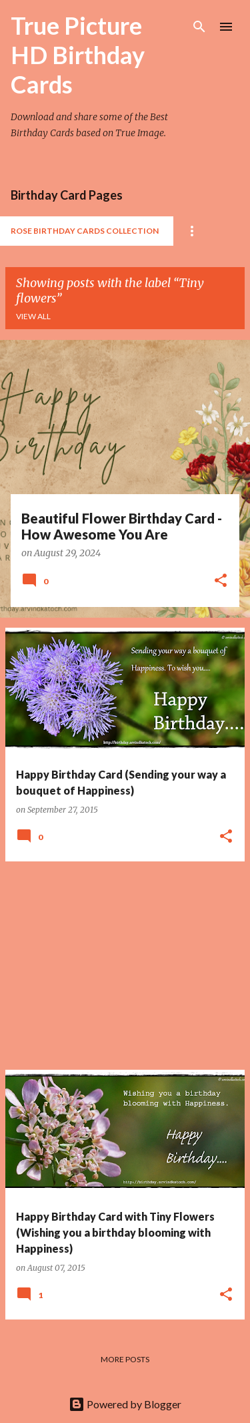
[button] (221, 581)
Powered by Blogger (125, 1404)
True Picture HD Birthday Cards (78, 55)
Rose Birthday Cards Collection (85, 231)
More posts (125, 1359)
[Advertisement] (125, 965)
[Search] (199, 27)
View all (33, 316)
